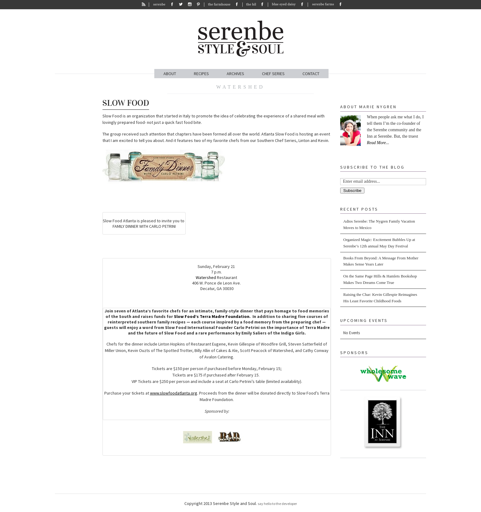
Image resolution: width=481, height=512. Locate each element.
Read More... (378, 142)
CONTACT (310, 73)
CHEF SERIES (273, 73)
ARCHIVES (235, 73)
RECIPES (201, 73)
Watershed (206, 277)
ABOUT (170, 73)
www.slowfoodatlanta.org (173, 393)
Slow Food (125, 103)
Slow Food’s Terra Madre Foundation (211, 316)
